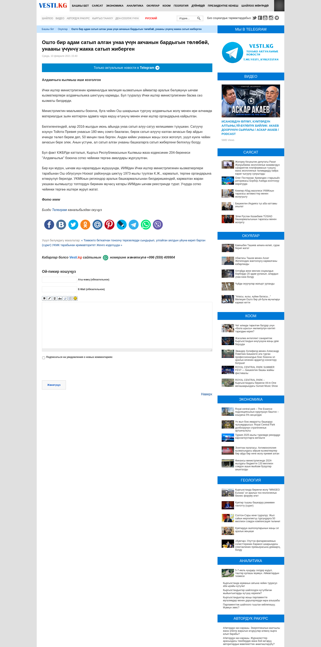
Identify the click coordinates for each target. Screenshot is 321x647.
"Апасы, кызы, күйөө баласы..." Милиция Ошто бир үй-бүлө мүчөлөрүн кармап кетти (258, 299)
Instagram (272, 17)
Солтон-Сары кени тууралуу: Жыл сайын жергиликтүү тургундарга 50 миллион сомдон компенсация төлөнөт (249, 493)
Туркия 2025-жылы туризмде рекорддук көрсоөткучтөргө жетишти (246, 433)
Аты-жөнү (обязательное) (93, 279)
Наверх (206, 394)
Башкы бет (80, 5)
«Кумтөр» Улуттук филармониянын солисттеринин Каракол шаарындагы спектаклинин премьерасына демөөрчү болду (249, 510)
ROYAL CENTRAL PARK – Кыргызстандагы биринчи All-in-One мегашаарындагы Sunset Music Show (256, 383)
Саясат (97, 5)
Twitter (254, 17)
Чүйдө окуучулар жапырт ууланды (255, 283)
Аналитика (135, 5)
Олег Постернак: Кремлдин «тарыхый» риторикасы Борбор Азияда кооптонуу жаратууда (257, 180)
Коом (167, 5)
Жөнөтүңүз (54, 385)
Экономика (115, 5)
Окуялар (152, 5)
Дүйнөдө (198, 5)
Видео (60, 18)
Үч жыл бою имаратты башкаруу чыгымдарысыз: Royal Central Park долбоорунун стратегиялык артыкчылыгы (251, 424)
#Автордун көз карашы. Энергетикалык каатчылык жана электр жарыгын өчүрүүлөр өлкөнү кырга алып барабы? (252, 588)
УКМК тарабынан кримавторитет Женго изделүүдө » (87, 245)
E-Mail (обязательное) (91, 289)
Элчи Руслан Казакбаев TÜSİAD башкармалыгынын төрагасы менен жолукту (256, 219)
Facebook (260, 17)
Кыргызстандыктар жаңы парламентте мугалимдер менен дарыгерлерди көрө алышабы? (252, 556)
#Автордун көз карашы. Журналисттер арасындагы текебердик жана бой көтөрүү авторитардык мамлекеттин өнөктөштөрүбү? (249, 598)
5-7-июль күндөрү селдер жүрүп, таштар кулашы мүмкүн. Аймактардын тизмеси (251, 535)
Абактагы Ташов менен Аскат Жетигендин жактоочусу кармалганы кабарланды (256, 261)
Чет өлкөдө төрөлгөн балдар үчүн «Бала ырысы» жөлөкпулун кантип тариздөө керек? (255, 328)
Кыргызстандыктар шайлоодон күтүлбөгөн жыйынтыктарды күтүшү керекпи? (247, 549)
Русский (151, 18)
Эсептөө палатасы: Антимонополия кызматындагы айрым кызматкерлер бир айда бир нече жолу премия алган (252, 442)
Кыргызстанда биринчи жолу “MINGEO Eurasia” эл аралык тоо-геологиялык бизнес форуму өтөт (252, 477)
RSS (279, 5)
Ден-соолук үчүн (127, 18)
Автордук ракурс (78, 18)
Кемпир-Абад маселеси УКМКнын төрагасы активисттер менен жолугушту (254, 193)
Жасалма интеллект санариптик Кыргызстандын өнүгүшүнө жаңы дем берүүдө (257, 341)
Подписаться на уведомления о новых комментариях (79, 357)
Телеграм (59, 210)
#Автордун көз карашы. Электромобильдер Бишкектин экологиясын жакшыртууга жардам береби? (249, 629)
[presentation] (73, 370)
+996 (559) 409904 (161, 257)
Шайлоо (47, 18)
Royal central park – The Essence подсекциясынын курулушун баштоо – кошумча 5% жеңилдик (257, 412)
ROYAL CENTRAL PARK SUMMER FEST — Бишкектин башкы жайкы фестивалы (255, 370)
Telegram (277, 17)
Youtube (266, 17)
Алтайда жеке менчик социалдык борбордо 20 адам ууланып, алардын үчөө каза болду (256, 273)
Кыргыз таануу (102, 18)
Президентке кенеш (223, 5)
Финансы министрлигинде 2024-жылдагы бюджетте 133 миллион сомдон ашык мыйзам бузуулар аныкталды (249, 452)
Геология (181, 5)
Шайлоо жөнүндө (255, 5)
